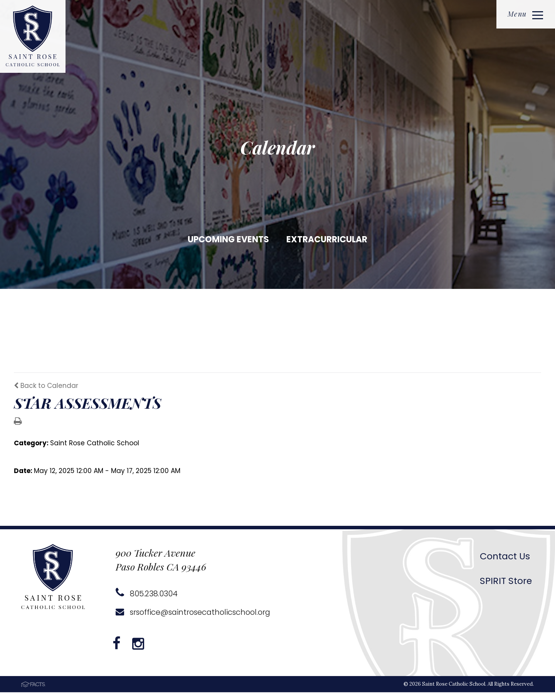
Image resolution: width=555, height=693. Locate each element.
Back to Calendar (46, 386)
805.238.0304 (147, 594)
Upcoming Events (228, 239)
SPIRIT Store (505, 581)
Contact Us (505, 556)
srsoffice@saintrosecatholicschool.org (196, 612)
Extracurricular (326, 239)
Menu (525, 14)
